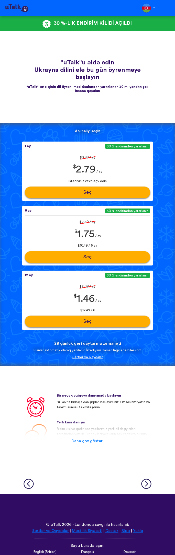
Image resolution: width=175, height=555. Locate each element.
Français (87, 552)
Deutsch (130, 552)
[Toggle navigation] (167, 8)
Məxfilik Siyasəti (87, 531)
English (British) (45, 552)
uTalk (56, 525)
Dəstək (111, 531)
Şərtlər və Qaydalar (87, 357)
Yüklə (138, 531)
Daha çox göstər (87, 441)
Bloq (126, 531)
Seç (87, 192)
